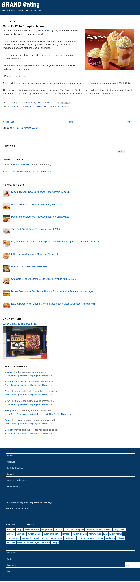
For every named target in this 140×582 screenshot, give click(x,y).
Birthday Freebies (15, 468)
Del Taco (11, 534)
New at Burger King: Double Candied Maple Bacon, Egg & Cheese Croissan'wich (53, 303)
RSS (9, 571)
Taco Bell (11, 542)
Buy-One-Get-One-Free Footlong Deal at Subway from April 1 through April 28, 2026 (55, 241)
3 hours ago (47, 376)
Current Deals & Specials (29, 11)
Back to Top (132, 565)
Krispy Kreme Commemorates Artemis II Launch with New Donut (32, 414)
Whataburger (33, 542)
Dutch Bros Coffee (52, 534)
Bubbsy (9, 372)
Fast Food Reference (16, 480)
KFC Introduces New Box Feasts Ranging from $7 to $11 (40, 192)
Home (70, 122)
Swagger (10, 410)
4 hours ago (47, 404)
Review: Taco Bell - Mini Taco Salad (29, 266)
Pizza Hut (82, 538)
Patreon (47, 171)
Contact (10, 474)
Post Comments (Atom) (27, 128)
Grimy (8, 420)
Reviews (11, 11)
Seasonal (63, 107)
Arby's (20, 529)
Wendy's (21, 542)
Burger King (46, 529)
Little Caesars (13, 538)
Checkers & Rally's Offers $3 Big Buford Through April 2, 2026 (43, 278)
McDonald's (26, 538)
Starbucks (110, 538)
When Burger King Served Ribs (20, 324)
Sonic (100, 538)
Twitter (10, 559)
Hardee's (66, 534)
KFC (105, 534)
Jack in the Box (79, 534)
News (2, 11)
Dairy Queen (119, 529)
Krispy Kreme (115, 534)
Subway (120, 538)
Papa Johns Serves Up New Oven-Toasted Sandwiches (40, 216)
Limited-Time (42, 107)
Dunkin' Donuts (34, 534)
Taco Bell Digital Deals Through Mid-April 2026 (35, 229)
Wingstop (45, 542)
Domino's (21, 534)
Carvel (45, 30)
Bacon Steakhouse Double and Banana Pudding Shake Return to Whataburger (52, 291)
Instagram (11, 565)
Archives (11, 462)
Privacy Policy (13, 486)
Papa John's (70, 538)
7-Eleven (11, 529)
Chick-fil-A (69, 529)
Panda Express (41, 538)
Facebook (11, 553)
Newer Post (8, 122)
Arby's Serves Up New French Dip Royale (33, 204)
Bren (7, 391)
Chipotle (80, 529)
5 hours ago (47, 424)
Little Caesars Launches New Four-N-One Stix (35, 254)
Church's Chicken (94, 529)
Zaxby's (55, 542)
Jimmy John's (95, 534)
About (9, 456)
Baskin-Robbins (32, 529)
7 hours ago (47, 433)
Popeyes (92, 538)
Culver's (108, 529)
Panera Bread (56, 538)
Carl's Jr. (59, 529)
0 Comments (50, 103)
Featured (27, 107)
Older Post (132, 122)
